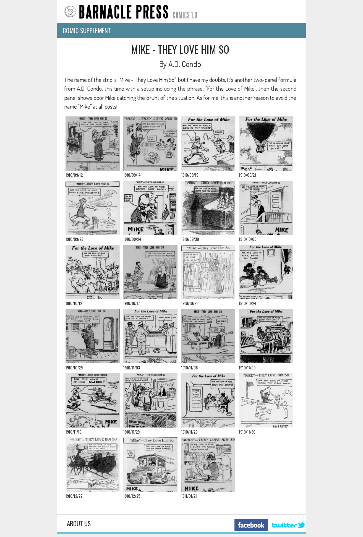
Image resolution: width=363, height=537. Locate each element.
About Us (79, 523)
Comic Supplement (87, 30)
